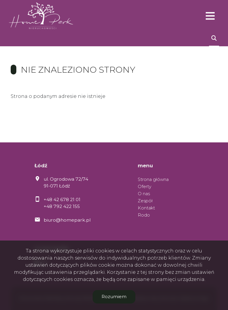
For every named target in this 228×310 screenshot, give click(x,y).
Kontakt (146, 208)
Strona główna (153, 179)
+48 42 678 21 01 (62, 199)
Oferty (144, 186)
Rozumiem (114, 296)
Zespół (145, 201)
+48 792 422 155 (62, 206)
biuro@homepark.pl (67, 220)
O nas (144, 193)
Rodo (144, 215)
